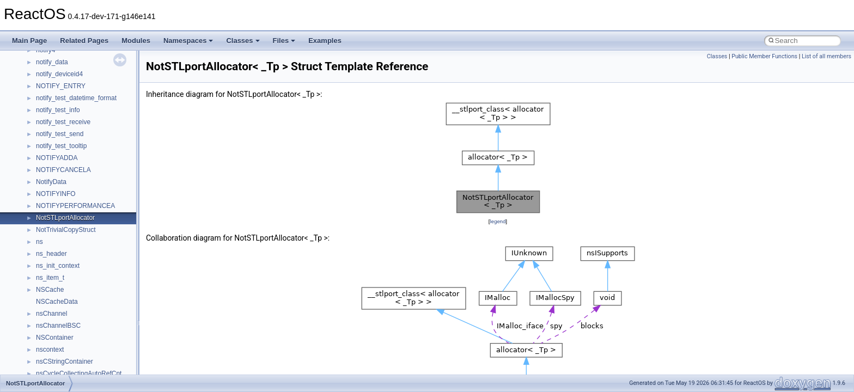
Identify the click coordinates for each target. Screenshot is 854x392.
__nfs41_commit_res (66, 117)
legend (497, 221)
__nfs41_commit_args (68, 105)
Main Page (29, 40)
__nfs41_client (57, 93)
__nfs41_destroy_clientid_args (80, 273)
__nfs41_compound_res (71, 165)
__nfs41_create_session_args (79, 201)
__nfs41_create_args (66, 177)
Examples (324, 40)
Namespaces (188, 40)
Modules (135, 40)
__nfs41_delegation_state (73, 225)
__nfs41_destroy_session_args (81, 297)
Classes (242, 40)
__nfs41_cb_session (65, 69)
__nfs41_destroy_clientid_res (78, 285)
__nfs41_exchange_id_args (76, 320)
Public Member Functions (764, 56)
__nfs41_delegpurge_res (72, 237)
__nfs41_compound (64, 141)
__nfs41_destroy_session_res (79, 309)
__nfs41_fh (52, 344)
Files (284, 40)
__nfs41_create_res (65, 189)
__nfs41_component (65, 129)
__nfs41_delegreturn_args (74, 249)
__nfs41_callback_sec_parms (79, 57)
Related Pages (84, 40)
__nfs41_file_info (61, 356)
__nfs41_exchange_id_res (74, 332)
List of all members (826, 56)
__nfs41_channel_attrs (69, 81)
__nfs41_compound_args (72, 153)
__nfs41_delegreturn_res (72, 261)
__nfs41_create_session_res (77, 213)
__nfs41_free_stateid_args (74, 368)
